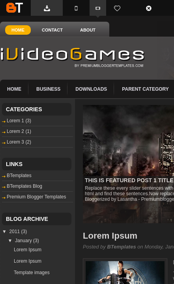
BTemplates (14, 8)
